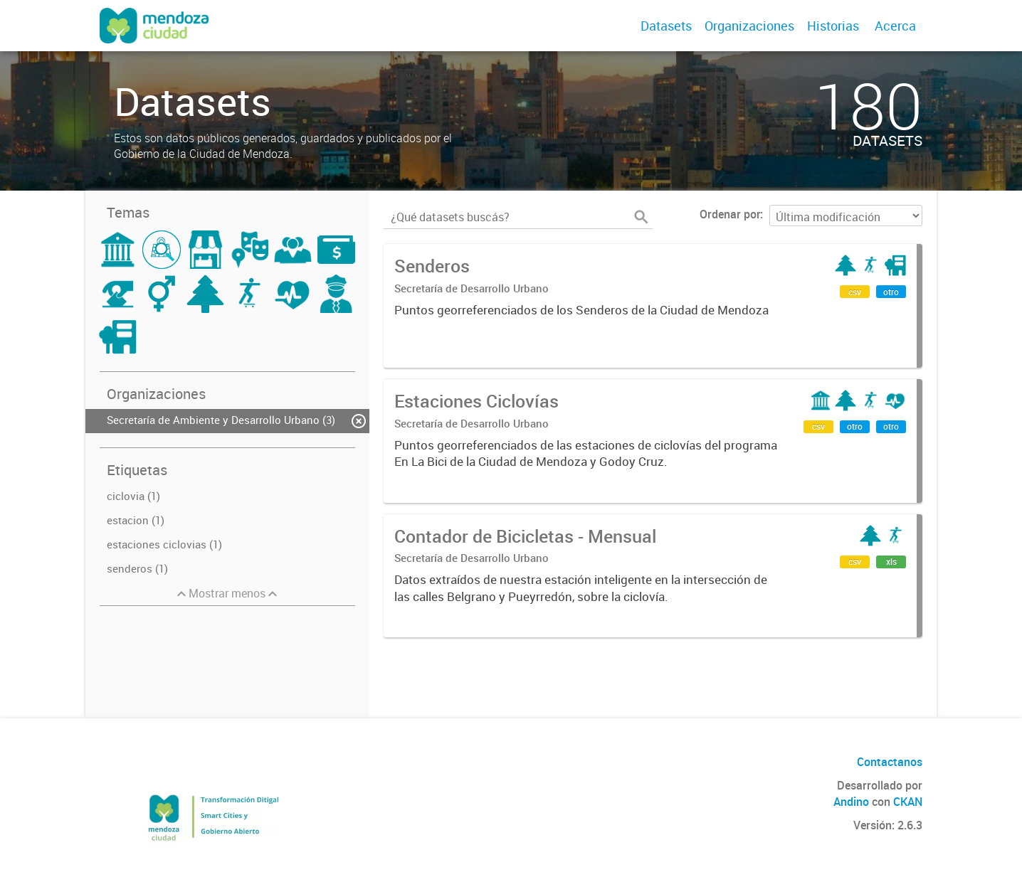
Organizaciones (749, 25)
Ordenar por (730, 214)
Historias (833, 25)
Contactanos (889, 762)
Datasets (666, 25)
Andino (851, 801)
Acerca (895, 25)
